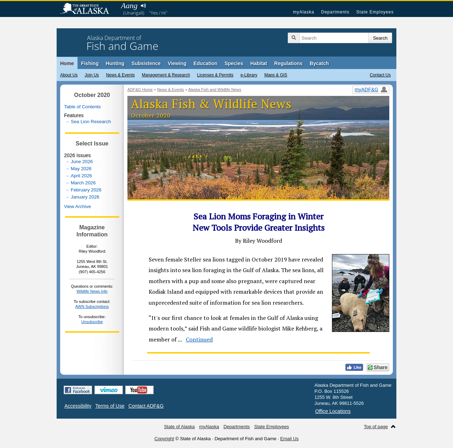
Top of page (376, 426)
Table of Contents (82, 106)
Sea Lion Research (91, 121)
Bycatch (319, 63)
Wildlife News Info (91, 291)
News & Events (120, 75)
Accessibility (77, 406)
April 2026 (81, 175)
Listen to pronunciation (143, 5)
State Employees (375, 12)
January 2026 (85, 197)
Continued (199, 339)
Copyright (164, 438)
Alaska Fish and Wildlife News (214, 89)
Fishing (90, 63)
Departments (335, 12)
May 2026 (81, 168)
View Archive (77, 206)
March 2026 (83, 182)
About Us (69, 75)
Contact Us (380, 75)
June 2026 (82, 161)
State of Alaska (88, 9)
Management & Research (166, 75)
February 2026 (86, 190)
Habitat (258, 63)
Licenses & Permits (215, 75)
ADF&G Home (140, 89)
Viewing (177, 63)
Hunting (115, 63)
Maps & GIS (275, 75)
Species (233, 63)
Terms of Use (109, 406)
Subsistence (146, 63)
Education (206, 63)
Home (67, 63)
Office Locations (333, 411)
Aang (129, 5)
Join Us (92, 75)
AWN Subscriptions (92, 306)
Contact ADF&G (146, 406)
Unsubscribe (92, 322)
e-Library (249, 75)
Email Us (289, 438)
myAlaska (303, 12)
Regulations (288, 63)
